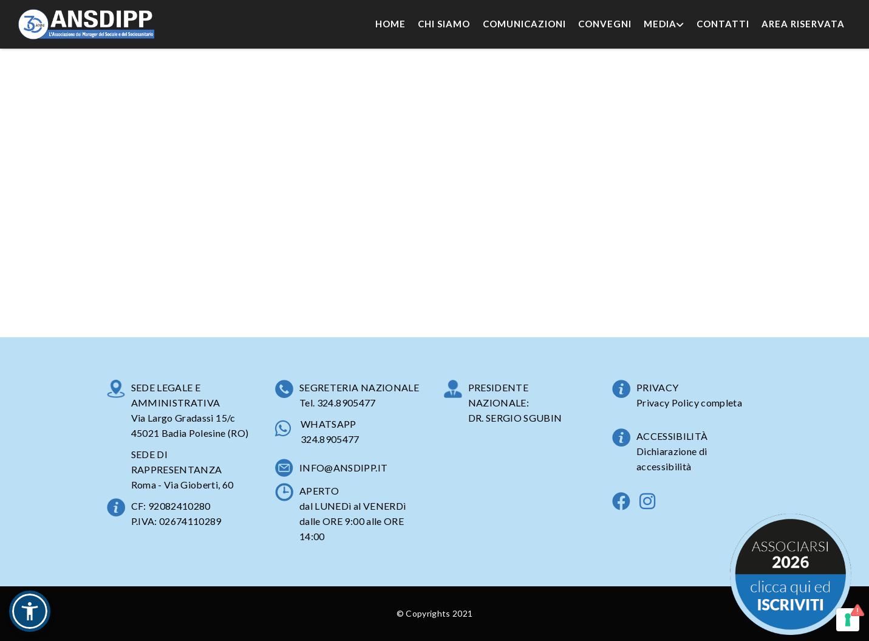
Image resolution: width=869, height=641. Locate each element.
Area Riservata (803, 23)
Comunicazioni (524, 23)
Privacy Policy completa (689, 402)
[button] (29, 611)
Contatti (723, 23)
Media (664, 23)
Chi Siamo (444, 23)
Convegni (605, 23)
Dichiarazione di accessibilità (671, 458)
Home (390, 23)
